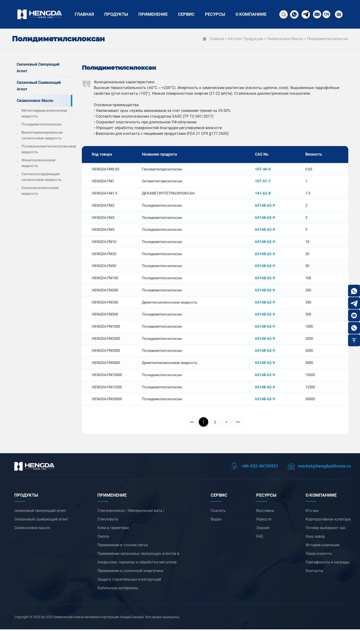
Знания (262, 529)
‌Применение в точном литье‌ (122, 546)
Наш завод (315, 538)
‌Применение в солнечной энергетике (130, 572)
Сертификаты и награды (328, 564)
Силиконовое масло (285, 39)
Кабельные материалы (117, 589)
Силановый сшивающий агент (39, 85)
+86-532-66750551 (254, 467)
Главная (84, 14)
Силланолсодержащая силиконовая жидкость (41, 177)
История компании (322, 546)
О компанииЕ (250, 14)
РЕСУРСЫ (215, 14)
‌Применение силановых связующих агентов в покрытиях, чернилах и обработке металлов (138, 559)
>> (238, 423)
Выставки (265, 512)
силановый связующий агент (38, 67)
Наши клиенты (319, 555)
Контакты (314, 572)
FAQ (259, 538)
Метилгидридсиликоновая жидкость (44, 113)
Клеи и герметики (113, 529)
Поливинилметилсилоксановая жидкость (46, 149)
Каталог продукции (245, 39)
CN (325, 14)
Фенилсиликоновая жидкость (38, 163)
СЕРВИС (186, 14)
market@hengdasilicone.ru (319, 467)
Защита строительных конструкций (129, 581)
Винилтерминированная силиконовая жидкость (42, 135)
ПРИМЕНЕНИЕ (153, 14)
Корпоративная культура (328, 521)
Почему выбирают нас (326, 529)
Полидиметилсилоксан (327, 39)
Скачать (218, 512)
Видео (216, 521)
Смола (103, 538)
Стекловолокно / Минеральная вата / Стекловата (131, 516)
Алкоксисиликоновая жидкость (40, 191)
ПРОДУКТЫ (116, 14)
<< (192, 423)
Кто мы (312, 512)
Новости (263, 521)
